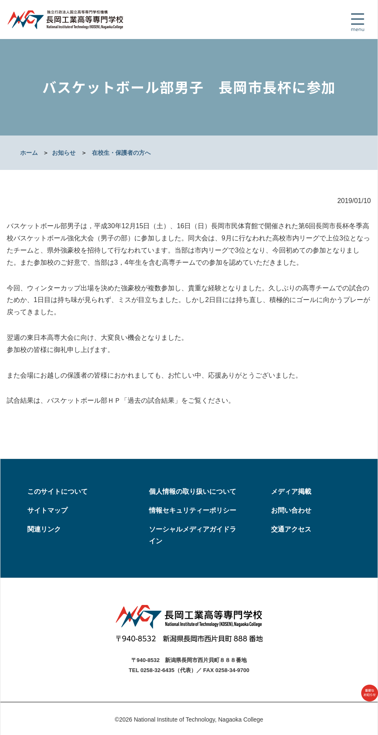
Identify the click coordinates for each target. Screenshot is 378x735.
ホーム (29, 152)
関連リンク (44, 529)
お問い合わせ (291, 510)
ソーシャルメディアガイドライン (192, 535)
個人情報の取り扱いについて (192, 491)
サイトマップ (47, 510)
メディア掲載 (291, 491)
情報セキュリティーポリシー (192, 510)
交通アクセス (291, 529)
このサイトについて (57, 491)
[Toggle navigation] (357, 22)
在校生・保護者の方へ (121, 152)
